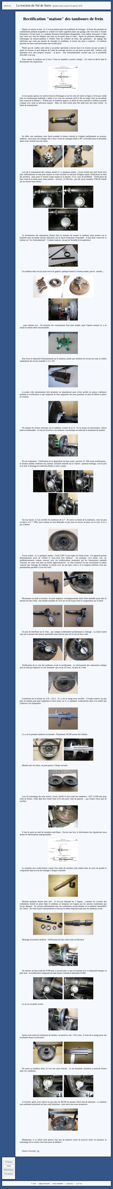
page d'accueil (44, 1183)
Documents (8, 1174)
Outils (8, 1166)
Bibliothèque (9, 1170)
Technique (9, 1162)
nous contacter (57, 1183)
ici (38, 1151)
